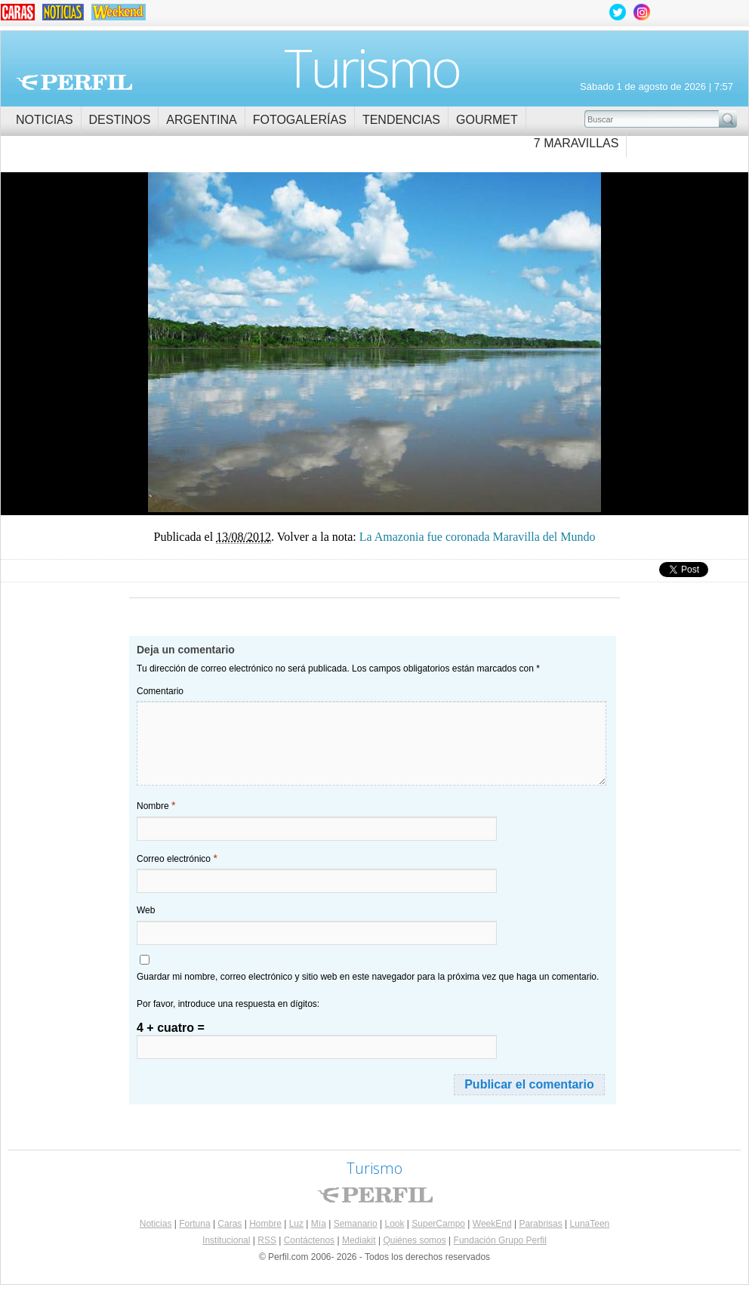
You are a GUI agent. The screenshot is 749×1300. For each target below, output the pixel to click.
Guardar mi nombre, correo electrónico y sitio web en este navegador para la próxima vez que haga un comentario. (368, 976)
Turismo (372, 67)
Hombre (265, 1223)
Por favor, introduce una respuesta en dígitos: (228, 1004)
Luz (296, 1223)
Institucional (226, 1240)
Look (394, 1223)
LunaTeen (590, 1223)
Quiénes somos (414, 1240)
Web (146, 910)
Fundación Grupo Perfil (500, 1240)
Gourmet (487, 119)
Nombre (156, 805)
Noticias (44, 119)
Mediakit (359, 1240)
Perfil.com (74, 82)
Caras (229, 1223)
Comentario (160, 691)
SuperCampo (438, 1223)
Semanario (356, 1223)
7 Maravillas (576, 143)
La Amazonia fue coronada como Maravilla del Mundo (187, 383)
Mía (318, 1223)
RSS (266, 1240)
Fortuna (194, 1223)
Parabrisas (540, 1223)
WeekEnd (492, 1223)
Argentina (201, 119)
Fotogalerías (300, 119)
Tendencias (401, 119)
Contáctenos (309, 1240)
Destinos (120, 119)
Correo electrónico (177, 858)
